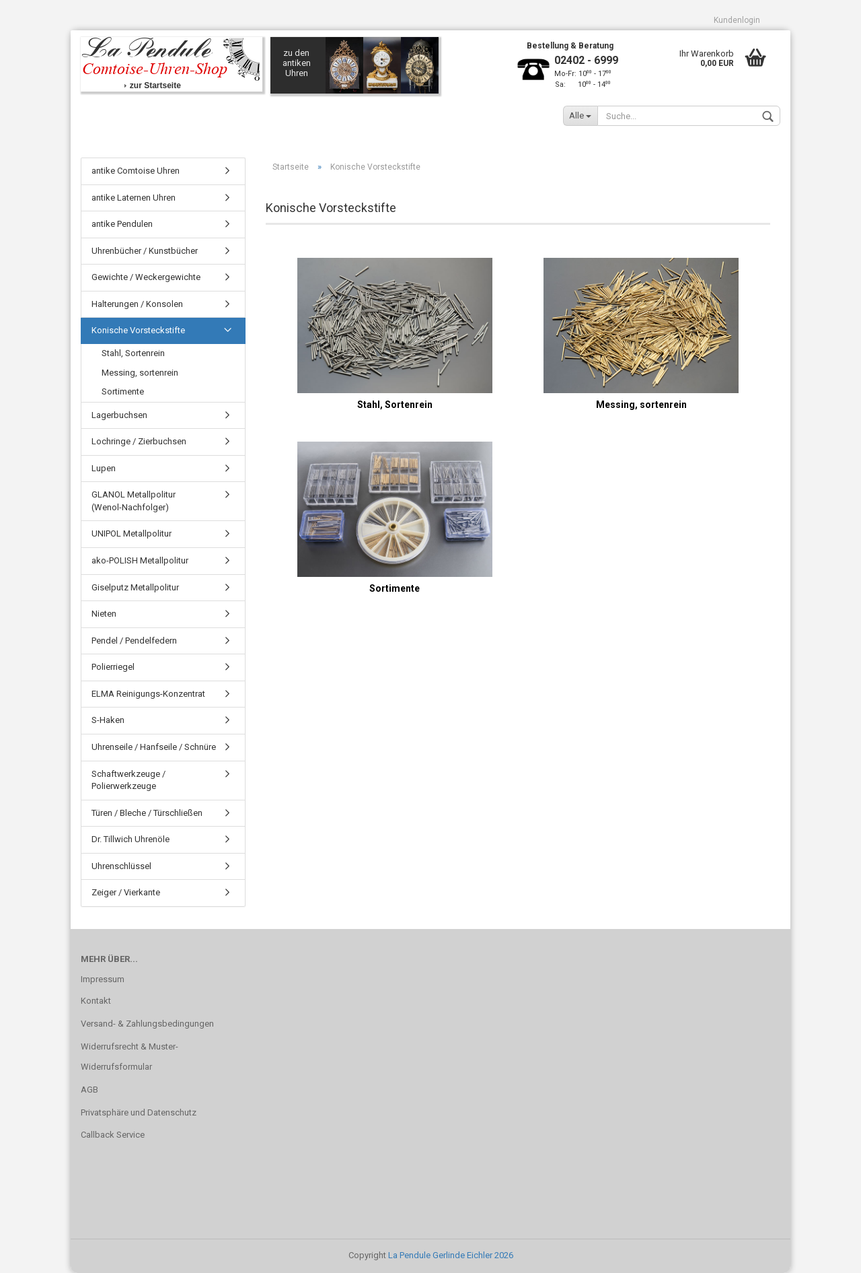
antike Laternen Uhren (133, 198)
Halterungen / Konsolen (137, 304)
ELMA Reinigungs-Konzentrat (148, 694)
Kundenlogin (737, 20)
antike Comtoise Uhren (135, 171)
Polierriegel (113, 667)
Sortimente (123, 391)
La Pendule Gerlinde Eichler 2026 (450, 1255)
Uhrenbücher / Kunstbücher (144, 251)
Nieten (103, 614)
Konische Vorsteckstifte (138, 330)
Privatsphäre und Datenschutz (138, 1112)
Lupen (103, 468)
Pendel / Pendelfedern (134, 640)
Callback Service (113, 1135)
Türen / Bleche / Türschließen (146, 813)
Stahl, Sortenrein (133, 353)
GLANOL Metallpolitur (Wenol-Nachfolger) (133, 500)
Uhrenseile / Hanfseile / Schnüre (153, 747)
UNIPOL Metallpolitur (131, 533)
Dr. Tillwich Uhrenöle (130, 839)
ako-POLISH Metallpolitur (139, 560)
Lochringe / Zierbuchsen (138, 441)
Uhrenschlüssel (121, 866)
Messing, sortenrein (140, 373)
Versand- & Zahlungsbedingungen (147, 1024)
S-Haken (107, 720)
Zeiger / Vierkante (125, 892)
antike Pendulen (122, 224)
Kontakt (96, 1001)
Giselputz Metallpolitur (135, 587)
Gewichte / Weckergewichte (145, 277)
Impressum (102, 979)
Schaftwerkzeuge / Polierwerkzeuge (128, 780)
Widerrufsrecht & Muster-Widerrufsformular (129, 1056)
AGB (89, 1090)
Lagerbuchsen (119, 415)
